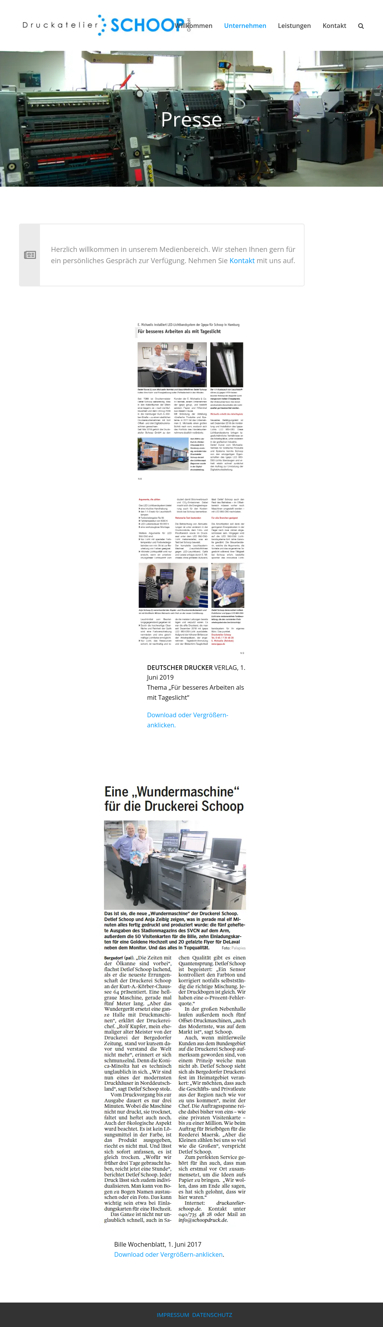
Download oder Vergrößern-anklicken (168, 1254)
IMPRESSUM (173, 1314)
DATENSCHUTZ (212, 1314)
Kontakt (242, 260)
